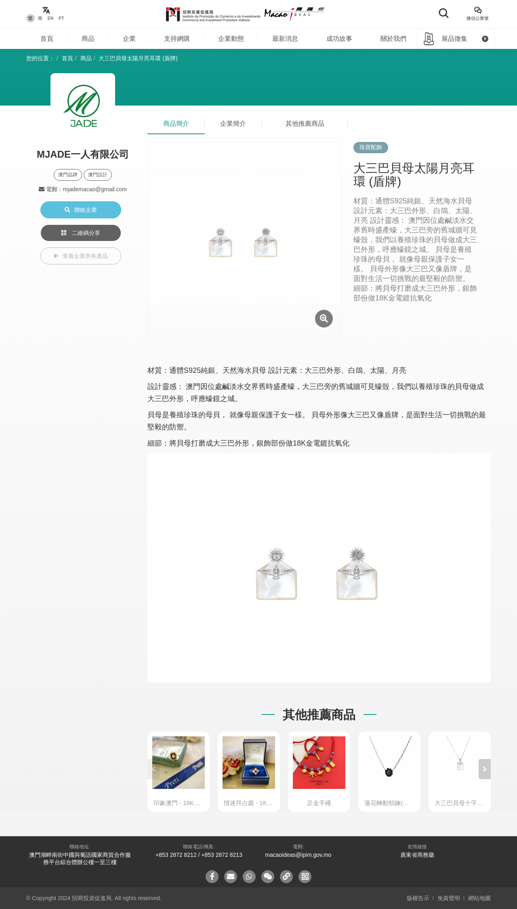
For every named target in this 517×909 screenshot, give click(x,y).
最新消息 (285, 38)
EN (51, 18)
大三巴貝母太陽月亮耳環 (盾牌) (138, 58)
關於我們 (393, 38)
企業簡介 (233, 123)
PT (61, 18)
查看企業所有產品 (81, 256)
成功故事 (339, 38)
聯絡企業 (81, 210)
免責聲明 (448, 898)
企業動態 (231, 38)
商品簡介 (176, 123)
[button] (485, 769)
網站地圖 (479, 898)
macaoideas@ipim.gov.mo (298, 855)
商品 (88, 38)
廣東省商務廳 (417, 855)
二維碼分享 (80, 233)
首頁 (46, 38)
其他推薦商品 (305, 123)
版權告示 (418, 898)
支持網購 (177, 38)
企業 (129, 38)
